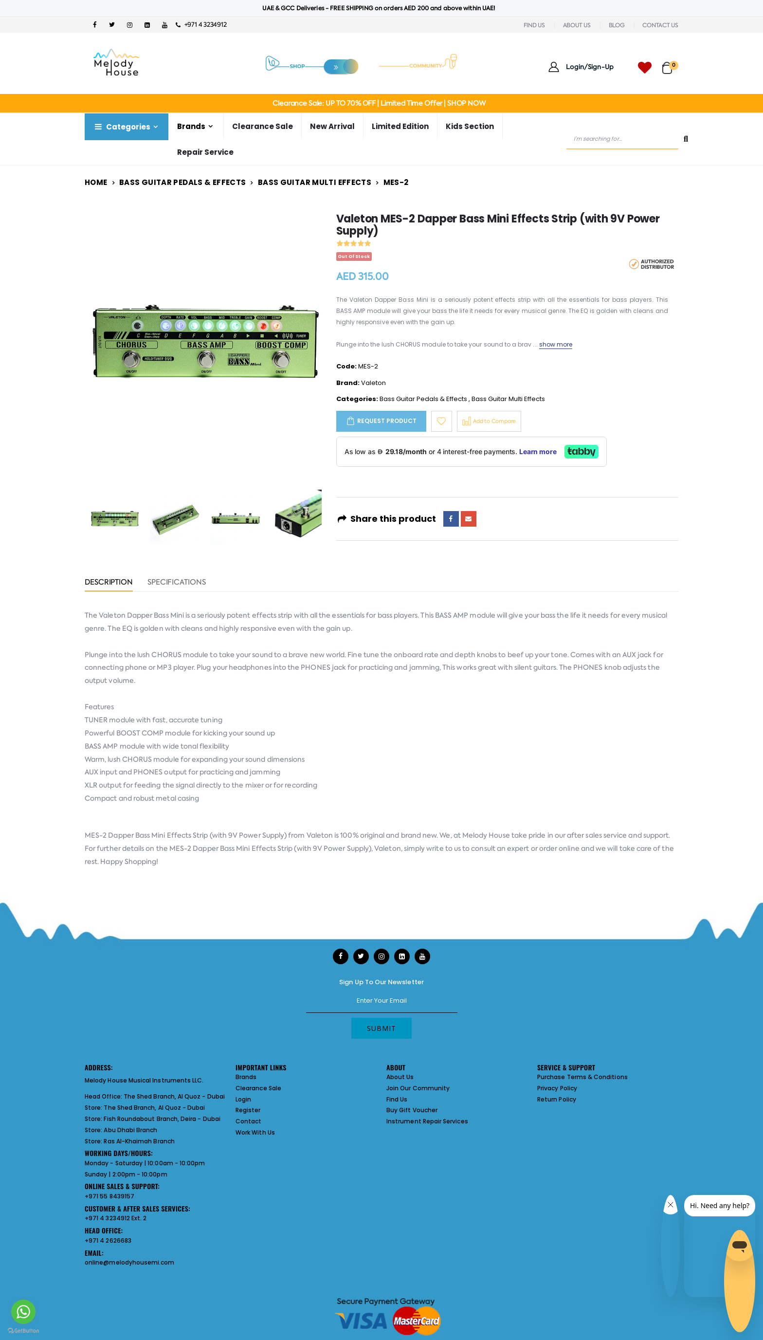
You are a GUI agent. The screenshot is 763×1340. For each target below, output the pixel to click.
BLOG (617, 25)
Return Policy (556, 1099)
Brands (191, 126)
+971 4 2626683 (108, 1240)
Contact (248, 1121)
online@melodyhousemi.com (130, 1262)
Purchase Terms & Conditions (582, 1077)
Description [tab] (109, 583)
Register (248, 1110)
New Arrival (332, 126)
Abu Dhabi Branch (130, 1130)
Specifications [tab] (176, 583)
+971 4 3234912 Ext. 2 (115, 1218)
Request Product (387, 421)
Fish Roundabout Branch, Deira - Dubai (162, 1119)
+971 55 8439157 (109, 1196)
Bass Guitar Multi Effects (314, 182)
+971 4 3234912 (201, 24)
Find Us (396, 1099)
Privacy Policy (557, 1088)
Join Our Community (418, 1088)
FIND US (534, 25)
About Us (400, 1077)
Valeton (373, 382)
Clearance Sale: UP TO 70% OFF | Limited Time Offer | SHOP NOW (378, 103)
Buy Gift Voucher (411, 1110)
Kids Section (470, 126)
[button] (670, 63)
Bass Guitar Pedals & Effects (182, 182)
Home (96, 182)
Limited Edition (400, 126)
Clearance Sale (262, 126)
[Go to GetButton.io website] (23, 1330)
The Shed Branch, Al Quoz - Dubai (174, 1096)
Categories (121, 126)
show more (556, 344)
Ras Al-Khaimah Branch (139, 1141)
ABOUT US (577, 25)
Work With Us (255, 1132)
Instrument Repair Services (427, 1121)
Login (243, 1099)
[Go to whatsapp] (23, 1312)
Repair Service (205, 152)
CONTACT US (660, 25)
